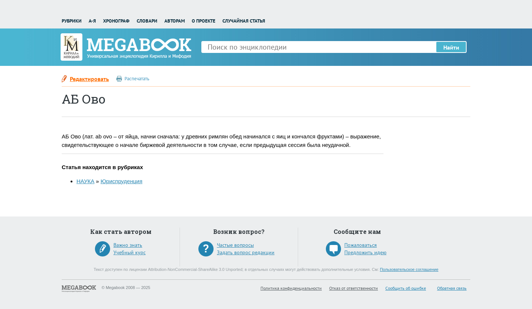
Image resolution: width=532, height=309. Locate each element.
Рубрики (72, 21)
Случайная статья (243, 21)
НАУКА (85, 181)
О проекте (203, 21)
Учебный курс (129, 252)
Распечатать (137, 78)
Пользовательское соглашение (409, 269)
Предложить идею (365, 252)
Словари (147, 21)
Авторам (174, 21)
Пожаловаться (360, 245)
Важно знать (127, 245)
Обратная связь (452, 288)
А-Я (92, 21)
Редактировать (89, 79)
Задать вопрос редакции (245, 252)
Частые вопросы (235, 245)
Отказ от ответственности (353, 288)
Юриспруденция (121, 181)
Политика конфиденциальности (291, 288)
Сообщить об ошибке (405, 288)
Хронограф (116, 21)
